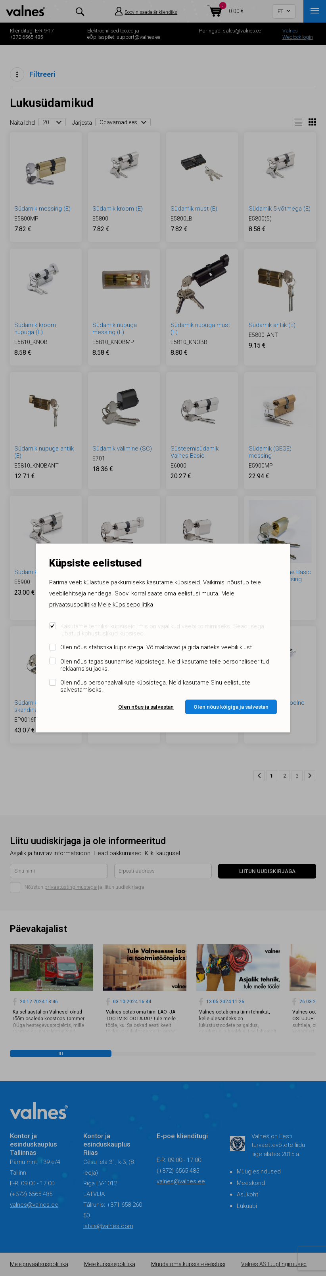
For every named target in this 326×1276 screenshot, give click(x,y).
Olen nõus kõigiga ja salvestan (231, 707)
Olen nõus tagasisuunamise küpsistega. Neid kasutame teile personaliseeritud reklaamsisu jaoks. (164, 665)
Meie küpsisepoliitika (125, 604)
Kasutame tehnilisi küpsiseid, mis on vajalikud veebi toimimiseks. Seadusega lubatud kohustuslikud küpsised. (162, 630)
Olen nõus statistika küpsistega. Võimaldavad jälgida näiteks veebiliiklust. (156, 647)
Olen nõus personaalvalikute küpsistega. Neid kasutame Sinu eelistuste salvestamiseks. (155, 686)
